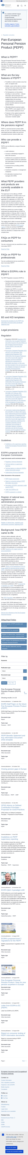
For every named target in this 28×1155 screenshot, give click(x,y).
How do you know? (21, 1)
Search (4, 683)
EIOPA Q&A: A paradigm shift (12, 890)
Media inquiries (5, 1087)
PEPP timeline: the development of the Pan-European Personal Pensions (14, 641)
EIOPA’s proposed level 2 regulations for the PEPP (11, 940)
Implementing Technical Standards (14, 472)
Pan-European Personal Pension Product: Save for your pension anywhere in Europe (13, 982)
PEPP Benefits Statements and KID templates (11, 647)
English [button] (18, 6)
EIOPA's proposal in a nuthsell (13, 492)
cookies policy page (11, 1137)
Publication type (5, 667)
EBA (2, 1120)
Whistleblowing (5, 1104)
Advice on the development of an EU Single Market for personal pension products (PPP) (13, 568)
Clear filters (11, 683)
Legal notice (4, 1109)
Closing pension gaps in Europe (14, 769)
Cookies (3, 1106)
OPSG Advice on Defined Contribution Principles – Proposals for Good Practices (12, 807)
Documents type (5, 675)
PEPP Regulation (8, 597)
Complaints (4, 1089)
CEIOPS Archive (5, 1126)
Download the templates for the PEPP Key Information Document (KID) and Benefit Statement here (12, 322)
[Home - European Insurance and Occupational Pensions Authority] (8, 6)
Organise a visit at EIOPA (8, 1084)
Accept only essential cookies (14, 1151)
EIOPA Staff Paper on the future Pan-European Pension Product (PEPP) (13, 706)
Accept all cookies (11, 1147)
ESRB (2, 1124)
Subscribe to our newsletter (8, 1111)
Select (3, 671)
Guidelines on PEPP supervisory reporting (9, 838)
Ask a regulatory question (8, 1082)
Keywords (4, 660)
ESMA (3, 1122)
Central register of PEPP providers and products (12, 625)
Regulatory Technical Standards (13, 461)
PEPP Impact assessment (12, 478)
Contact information (6, 1080)
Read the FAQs (5, 249)
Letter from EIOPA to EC (11, 489)
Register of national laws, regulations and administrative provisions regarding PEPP (13, 635)
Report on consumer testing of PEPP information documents (13, 1034)
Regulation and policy (8, 35)
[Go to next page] (24, 1061)
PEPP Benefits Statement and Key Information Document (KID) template (13, 738)
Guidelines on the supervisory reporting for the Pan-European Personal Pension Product (16, 445)
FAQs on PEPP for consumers (10, 630)
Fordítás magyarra (10, 24)
